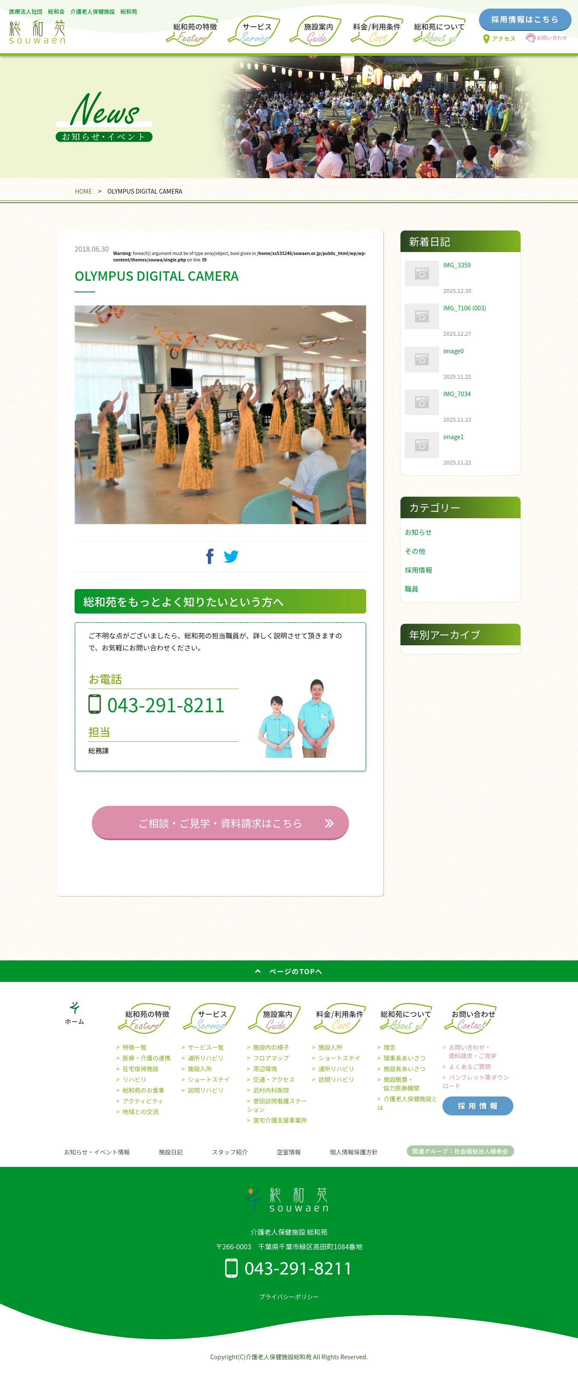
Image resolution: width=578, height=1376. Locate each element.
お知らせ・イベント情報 (97, 1158)
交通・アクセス (274, 1085)
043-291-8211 (166, 710)
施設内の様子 (271, 1053)
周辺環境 (265, 1075)
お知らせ (418, 532)
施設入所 (200, 1075)
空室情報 (289, 1158)
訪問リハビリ (206, 1096)
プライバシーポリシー (289, 1303)
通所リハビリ (206, 1064)
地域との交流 (141, 1118)
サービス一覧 (206, 1053)
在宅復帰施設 (141, 1075)
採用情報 (418, 570)
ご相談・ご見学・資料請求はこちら (220, 829)
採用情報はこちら (525, 18)
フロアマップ (271, 1064)
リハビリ (135, 1085)
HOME (83, 191)
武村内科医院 (271, 1096)
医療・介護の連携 (147, 1064)
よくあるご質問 (470, 1073)
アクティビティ (143, 1107)
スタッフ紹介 (230, 1158)
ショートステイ (209, 1085)
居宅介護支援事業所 (280, 1126)
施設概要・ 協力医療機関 (398, 1090)
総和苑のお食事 (144, 1096)
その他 (415, 551)
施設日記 (171, 1158)
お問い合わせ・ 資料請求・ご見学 (470, 1057)
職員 (411, 588)
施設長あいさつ (405, 1075)
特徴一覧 (135, 1053)
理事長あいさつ (405, 1064)
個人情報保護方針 (354, 1158)
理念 (390, 1053)
